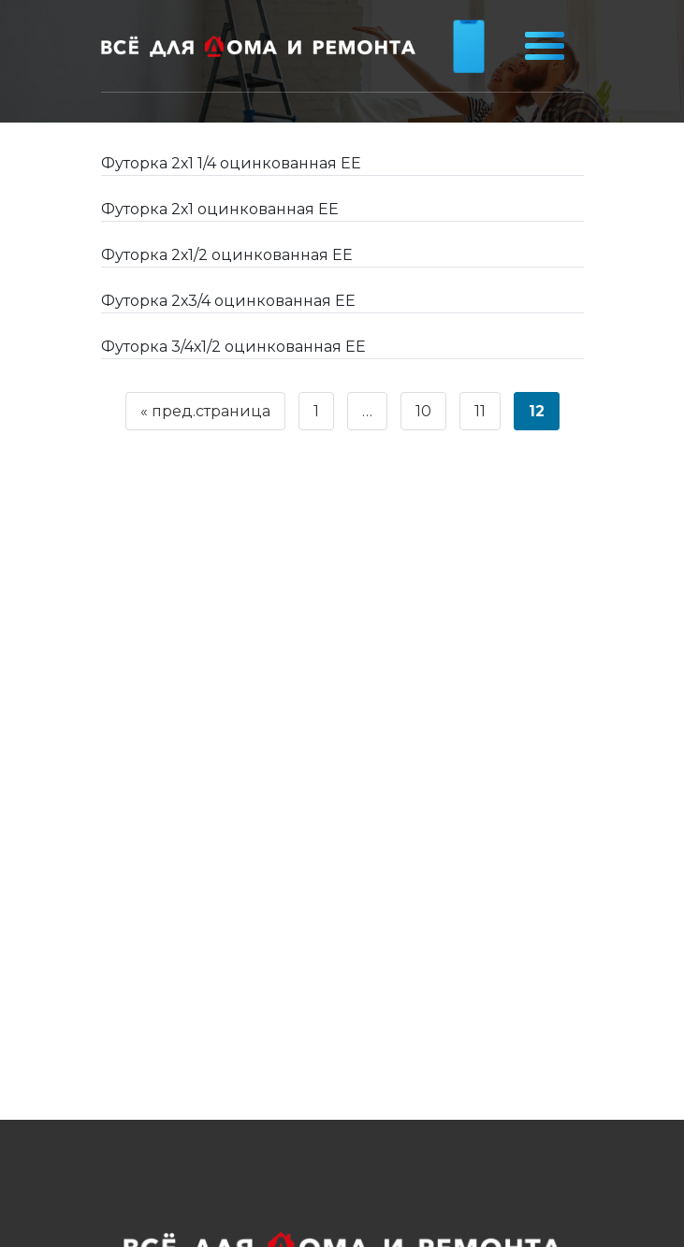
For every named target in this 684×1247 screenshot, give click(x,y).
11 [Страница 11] (480, 411)
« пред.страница (205, 411)
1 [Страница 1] (316, 411)
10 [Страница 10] (423, 411)
